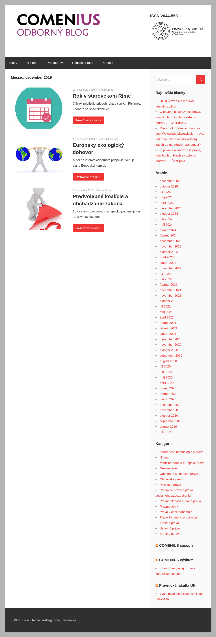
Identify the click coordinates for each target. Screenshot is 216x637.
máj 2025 (166, 197)
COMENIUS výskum (176, 560)
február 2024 (168, 235)
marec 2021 (168, 323)
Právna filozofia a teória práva (180, 501)
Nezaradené (168, 468)
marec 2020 (168, 388)
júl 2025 (165, 192)
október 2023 (169, 252)
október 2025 (169, 186)
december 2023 (170, 241)
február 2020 (168, 394)
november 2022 (170, 268)
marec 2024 (168, 230)
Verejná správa (170, 534)
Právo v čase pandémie (176, 512)
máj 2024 (166, 224)
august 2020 (168, 361)
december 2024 (170, 208)
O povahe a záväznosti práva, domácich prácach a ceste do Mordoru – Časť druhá (178, 117)
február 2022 (168, 284)
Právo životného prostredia (178, 517)
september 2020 (171, 355)
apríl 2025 (167, 203)
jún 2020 (166, 372)
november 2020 (170, 344)
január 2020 (168, 399)
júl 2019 (165, 432)
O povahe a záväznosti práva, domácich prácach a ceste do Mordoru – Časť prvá (178, 155)
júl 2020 (165, 366)
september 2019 (171, 421)
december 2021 (170, 290)
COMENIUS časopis (176, 545)
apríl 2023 (167, 257)
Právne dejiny (169, 506)
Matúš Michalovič (108, 139)
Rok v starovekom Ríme (102, 96)
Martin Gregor (106, 89)
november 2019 (170, 410)
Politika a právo (170, 485)
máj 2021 (166, 312)
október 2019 (169, 415)
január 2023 (168, 263)
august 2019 (168, 426)
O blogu (32, 63)
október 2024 (169, 213)
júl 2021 (165, 306)
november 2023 (170, 246)
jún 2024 (166, 219)
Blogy (13, 63)
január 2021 (168, 334)
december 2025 (170, 181)
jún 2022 (166, 279)
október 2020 (169, 350)
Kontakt (108, 63)
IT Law (164, 457)
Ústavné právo (170, 528)
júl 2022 (165, 274)
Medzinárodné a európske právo (182, 463)
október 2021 (169, 301)
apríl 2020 (167, 383)
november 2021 (170, 295)
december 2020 (170, 339)
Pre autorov (55, 63)
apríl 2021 (167, 317)
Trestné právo (169, 523)
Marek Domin (104, 190)
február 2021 (168, 328)
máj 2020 (166, 377)
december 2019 (170, 405)
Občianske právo (171, 479)
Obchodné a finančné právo (179, 474)
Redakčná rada (82, 63)
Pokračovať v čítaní (87, 120)
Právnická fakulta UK (177, 585)
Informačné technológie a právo (181, 452)
